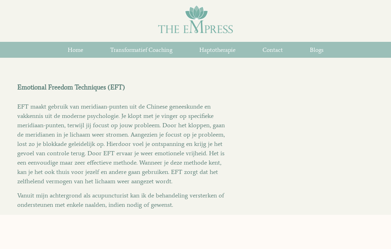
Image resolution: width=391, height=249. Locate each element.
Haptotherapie (217, 49)
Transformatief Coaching (141, 49)
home (75, 49)
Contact (273, 49)
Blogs (317, 49)
